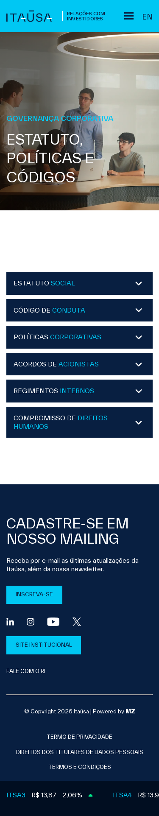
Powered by (114, 711)
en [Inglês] (147, 17)
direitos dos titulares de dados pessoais (79, 752)
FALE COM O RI (25, 671)
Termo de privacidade (79, 737)
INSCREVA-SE (34, 594)
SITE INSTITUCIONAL (44, 645)
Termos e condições (79, 767)
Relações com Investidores (86, 16)
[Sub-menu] (129, 16)
